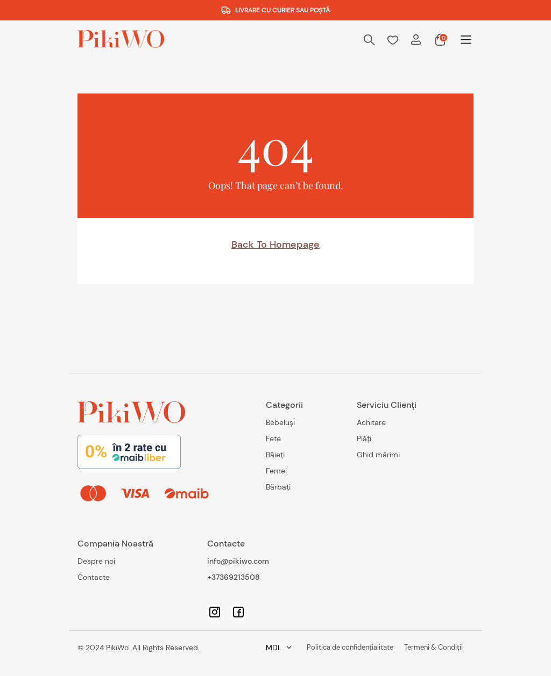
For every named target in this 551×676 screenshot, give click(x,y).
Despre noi (96, 561)
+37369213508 (233, 577)
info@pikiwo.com (238, 561)
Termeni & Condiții (386, 647)
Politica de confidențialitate (291, 647)
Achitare (371, 422)
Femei (276, 471)
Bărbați (278, 487)
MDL (440, 647)
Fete (273, 438)
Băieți (275, 454)
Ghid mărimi (378, 454)
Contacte (93, 577)
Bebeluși (280, 422)
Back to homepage (275, 244)
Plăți (364, 438)
